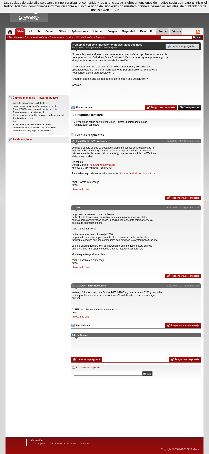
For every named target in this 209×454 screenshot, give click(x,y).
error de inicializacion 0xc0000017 (30, 103)
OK (117, 10)
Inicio (15, 121)
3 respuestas (189, 107)
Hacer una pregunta (181, 46)
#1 (73, 141)
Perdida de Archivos (23, 118)
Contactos (85, 443)
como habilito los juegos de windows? (32, 130)
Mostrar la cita (81, 189)
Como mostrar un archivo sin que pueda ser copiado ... (40, 115)
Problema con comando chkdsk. (29, 112)
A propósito (40, 443)
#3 (73, 285)
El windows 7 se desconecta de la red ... (33, 124)
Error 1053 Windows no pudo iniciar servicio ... (36, 109)
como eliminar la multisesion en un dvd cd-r (34, 127)
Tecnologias (15, 37)
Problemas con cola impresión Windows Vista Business (77, 37)
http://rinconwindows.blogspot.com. (138, 173)
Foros (27, 37)
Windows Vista (40, 37)
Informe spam (110, 47)
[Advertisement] (38, 67)
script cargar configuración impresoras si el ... (35, 106)
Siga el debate (81, 107)
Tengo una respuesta (161, 107)
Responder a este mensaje (183, 198)
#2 (73, 207)
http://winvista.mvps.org (102, 164)
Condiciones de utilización (63, 443)
